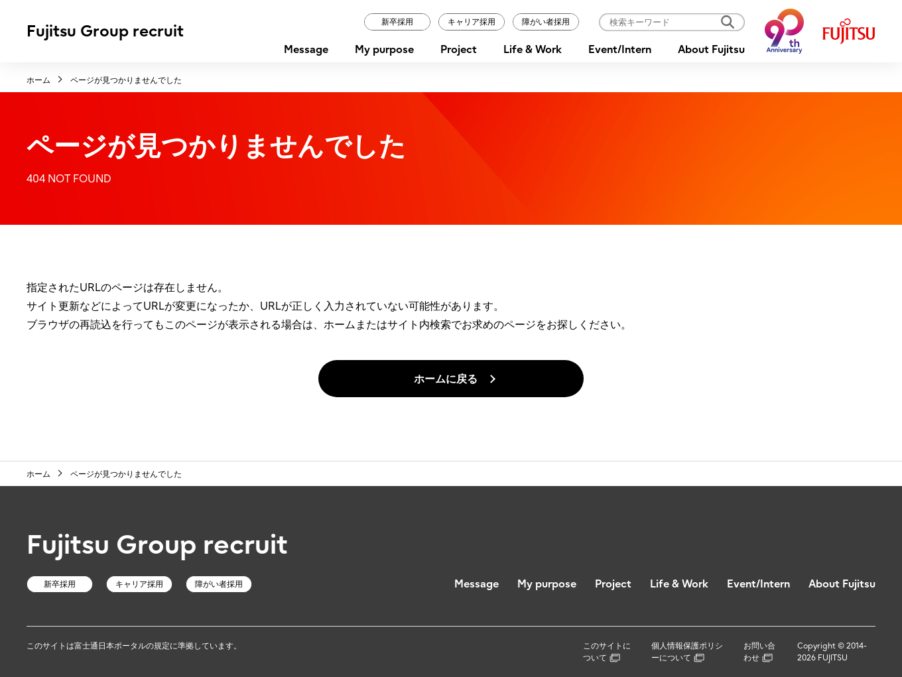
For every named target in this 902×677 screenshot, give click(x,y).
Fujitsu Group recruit (105, 30)
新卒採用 (397, 22)
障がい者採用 (546, 22)
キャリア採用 (471, 22)
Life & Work (532, 49)
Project (458, 49)
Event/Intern (619, 49)
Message (306, 49)
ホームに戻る (446, 378)
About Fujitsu (711, 49)
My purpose (384, 49)
